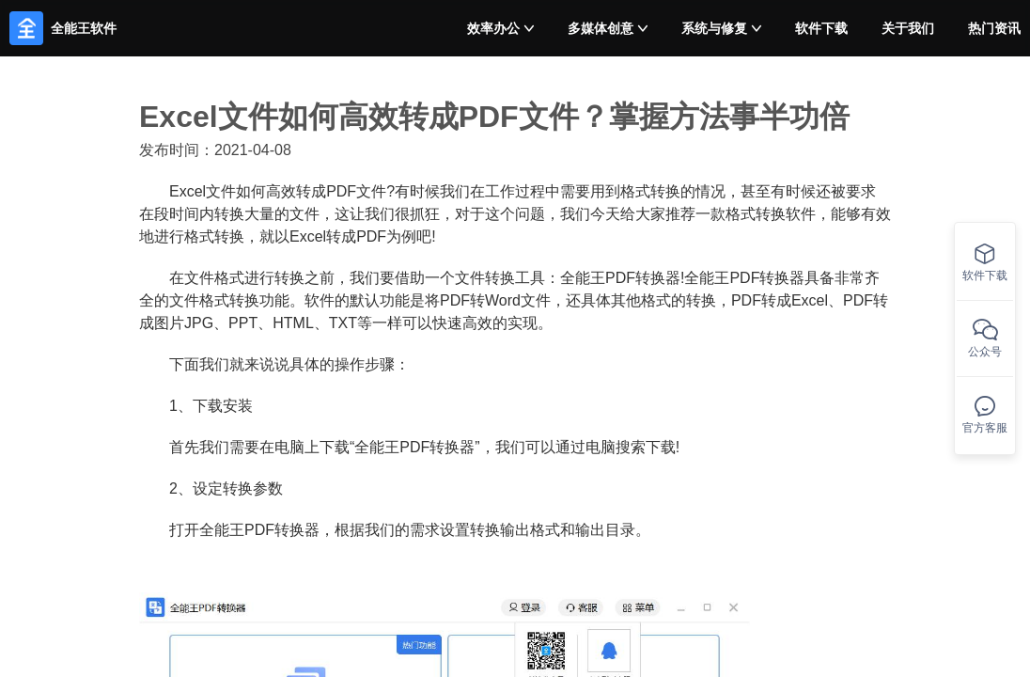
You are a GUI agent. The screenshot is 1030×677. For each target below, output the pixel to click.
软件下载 (821, 28)
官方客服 (984, 415)
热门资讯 (994, 28)
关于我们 (908, 28)
